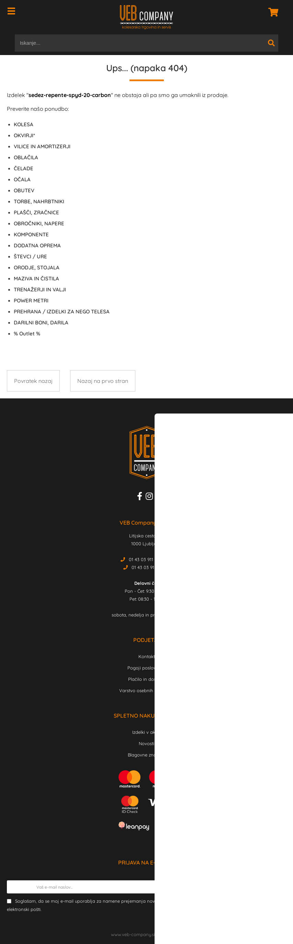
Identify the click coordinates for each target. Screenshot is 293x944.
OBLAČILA (26, 157)
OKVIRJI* (24, 135)
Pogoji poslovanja (146, 668)
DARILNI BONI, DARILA (41, 322)
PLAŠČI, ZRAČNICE (36, 212)
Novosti (146, 743)
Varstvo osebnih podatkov (146, 690)
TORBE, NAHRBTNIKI (39, 201)
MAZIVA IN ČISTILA (36, 278)
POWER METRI (31, 300)
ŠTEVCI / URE (30, 256)
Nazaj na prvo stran (102, 380)
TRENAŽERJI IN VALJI (40, 289)
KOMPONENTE (31, 234)
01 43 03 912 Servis (151, 567)
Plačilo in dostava (146, 679)
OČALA (22, 179)
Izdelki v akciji (146, 732)
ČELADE (23, 168)
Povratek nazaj (33, 380)
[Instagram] (151, 497)
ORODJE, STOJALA (36, 267)
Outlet (27, 333)
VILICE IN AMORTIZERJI (42, 146)
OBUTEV (24, 190)
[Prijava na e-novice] (279, 886)
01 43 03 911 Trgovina (151, 559)
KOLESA (23, 124)
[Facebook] (141, 497)
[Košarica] (271, 12)
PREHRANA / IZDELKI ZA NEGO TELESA (62, 311)
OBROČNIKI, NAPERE (39, 223)
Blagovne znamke (146, 755)
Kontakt (146, 656)
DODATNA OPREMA (37, 245)
